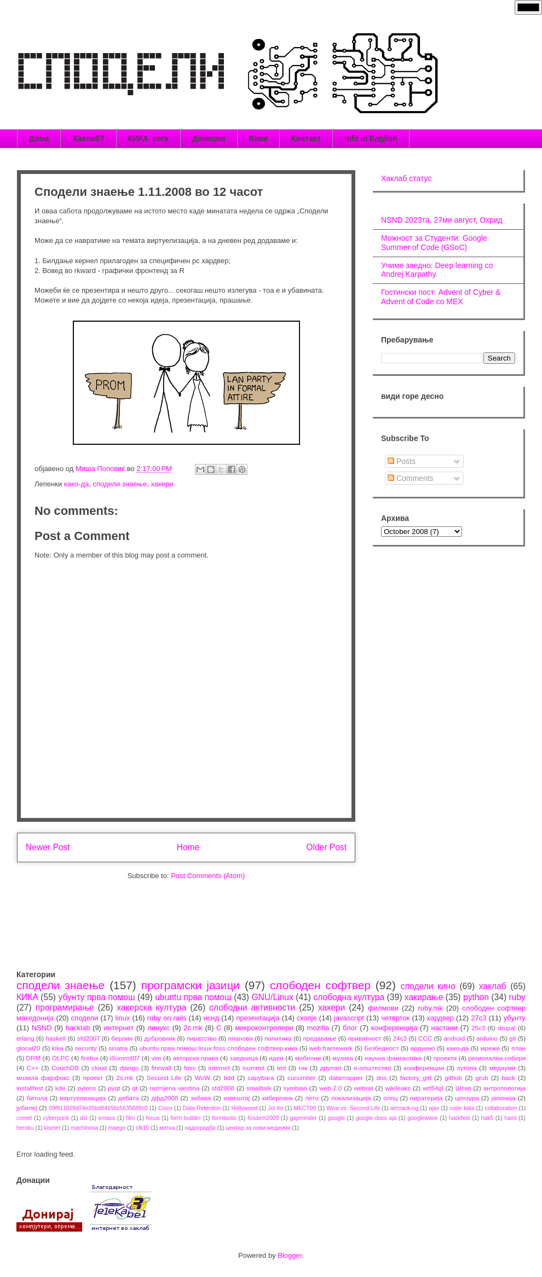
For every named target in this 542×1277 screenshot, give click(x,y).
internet (219, 1067)
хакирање (424, 997)
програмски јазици (190, 985)
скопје (307, 1018)
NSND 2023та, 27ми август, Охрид (442, 220)
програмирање (65, 1007)
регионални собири (497, 1057)
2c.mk (193, 1028)
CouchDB (65, 1067)
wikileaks (398, 1088)
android (454, 1038)
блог (350, 1028)
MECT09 (304, 1108)
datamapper (346, 1077)
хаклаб (492, 986)
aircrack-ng (404, 1108)
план (518, 1048)
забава (201, 1097)
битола (37, 1097)
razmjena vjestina (174, 1088)
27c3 (478, 1018)
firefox (90, 1057)
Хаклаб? (88, 138)
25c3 (478, 1027)
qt (134, 1088)
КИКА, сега (148, 138)
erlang (25, 1038)
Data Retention (202, 1108)
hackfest (459, 1118)
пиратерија (426, 1097)
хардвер (440, 1018)
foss (189, 1067)
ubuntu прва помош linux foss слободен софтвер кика (218, 1048)
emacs (107, 1118)
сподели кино (428, 986)
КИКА (27, 997)
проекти (445, 1057)
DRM (33, 1057)
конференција (394, 1028)
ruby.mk (430, 1008)
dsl (83, 1118)
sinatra (118, 1048)
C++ (33, 1067)
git (512, 1038)
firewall (161, 1067)
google (336, 1118)
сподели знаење (120, 484)
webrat (363, 1088)
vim (156, 1057)
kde (60, 1088)
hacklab (78, 1028)
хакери (162, 484)
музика (342, 1057)
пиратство (202, 1038)
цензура (466, 1097)
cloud (99, 1067)
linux (123, 1018)
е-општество (372, 1067)
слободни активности (252, 1007)
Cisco (165, 1108)
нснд (211, 1018)
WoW (202, 1077)
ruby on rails (167, 1018)
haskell (55, 1038)
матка (167, 1128)
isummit (253, 1067)
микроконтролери (264, 1028)
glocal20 (28, 1048)
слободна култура (348, 997)
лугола (466, 1067)
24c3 (400, 1038)
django (129, 1067)
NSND (42, 1028)
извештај (236, 1097)
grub (481, 1077)
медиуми (502, 1067)
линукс (158, 1028)
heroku (25, 1128)
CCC (425, 1038)
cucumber (301, 1077)
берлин (121, 1038)
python (476, 997)
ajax (434, 1108)
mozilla (318, 1028)
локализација (351, 1097)
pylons (87, 1088)
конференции (424, 1067)
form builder (185, 1118)
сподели (85, 1018)
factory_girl (415, 1077)
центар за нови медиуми (258, 1128)
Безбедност (381, 1048)
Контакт (306, 138)
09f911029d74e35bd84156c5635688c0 (98, 1108)
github (453, 1077)
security (86, 1048)
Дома (39, 138)
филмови (383, 1008)
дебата (128, 1097)
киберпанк (277, 1097)
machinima (84, 1128)
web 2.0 (330, 1088)
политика (278, 1038)
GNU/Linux (272, 997)
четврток (395, 1018)
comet (24, 1118)
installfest (29, 1088)
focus (153, 1118)
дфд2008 (164, 1097)
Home (188, 847)
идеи (276, 1057)
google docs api (376, 1118)
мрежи (490, 1048)
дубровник (159, 1038)
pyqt (114, 1088)
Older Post (326, 847)
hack (508, 1077)
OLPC (61, 1057)
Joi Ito (275, 1108)
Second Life (164, 1077)
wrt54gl (433, 1088)
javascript (349, 1018)
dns (381, 1077)
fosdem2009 (263, 1118)
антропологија (504, 1088)
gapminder (303, 1118)
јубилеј (26, 1107)
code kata (461, 1108)
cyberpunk (56, 1118)
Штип (463, 1088)
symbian (295, 1088)
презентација (257, 1018)
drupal (507, 1027)
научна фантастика (393, 1057)
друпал (331, 1067)
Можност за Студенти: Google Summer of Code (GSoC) (434, 243)
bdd (229, 1077)
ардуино (422, 1048)
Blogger (290, 1255)
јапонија (503, 1097)
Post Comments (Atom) (208, 876)
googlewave (422, 1118)
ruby (517, 997)
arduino (487, 1038)
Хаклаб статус (406, 178)
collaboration (501, 1108)
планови (240, 1038)
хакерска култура (151, 1007)
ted (281, 1067)
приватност (364, 1038)
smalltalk (258, 1088)
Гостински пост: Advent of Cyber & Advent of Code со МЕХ (440, 297)
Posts (402, 461)
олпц (390, 1097)
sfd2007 (88, 1038)
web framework (331, 1048)
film (130, 1118)
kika (58, 1048)
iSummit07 (124, 1057)
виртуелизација (83, 1097)
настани (444, 1028)
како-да (76, 484)
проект (92, 1077)
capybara (260, 1077)
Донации (209, 138)
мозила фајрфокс (43, 1077)
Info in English (370, 138)
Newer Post (48, 847)
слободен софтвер (320, 985)
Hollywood (244, 1108)
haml (510, 1118)
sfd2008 (222, 1088)
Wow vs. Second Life (353, 1108)
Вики (258, 138)
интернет (119, 1028)
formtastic (224, 1118)
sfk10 (142, 1128)
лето (312, 1097)
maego (117, 1128)
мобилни (308, 1057)
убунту (515, 1018)
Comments (411, 478)
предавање (320, 1038)
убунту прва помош (96, 997)
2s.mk (124, 1077)
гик (302, 1067)
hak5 (487, 1118)
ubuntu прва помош (193, 997)
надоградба (200, 1128)
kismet (52, 1128)
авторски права (195, 1057)
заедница (244, 1057)
